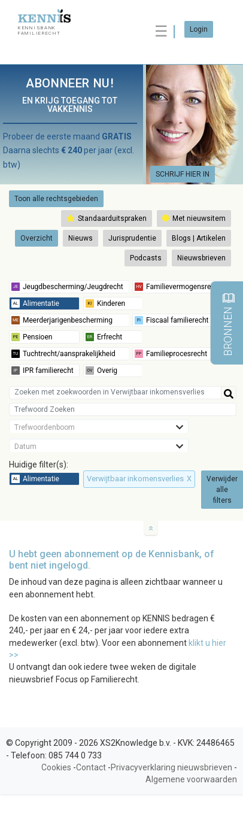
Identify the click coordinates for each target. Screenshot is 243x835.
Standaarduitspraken (106, 218)
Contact (91, 767)
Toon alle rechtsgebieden (56, 199)
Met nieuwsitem (194, 218)
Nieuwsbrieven (201, 258)
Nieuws (80, 238)
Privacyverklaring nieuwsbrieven (171, 767)
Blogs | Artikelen (199, 238)
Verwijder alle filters (222, 490)
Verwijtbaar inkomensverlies (139, 478)
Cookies (56, 767)
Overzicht (36, 238)
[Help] (228, 392)
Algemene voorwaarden (191, 779)
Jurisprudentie (132, 238)
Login (199, 29)
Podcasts (146, 258)
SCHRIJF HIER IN (182, 174)
